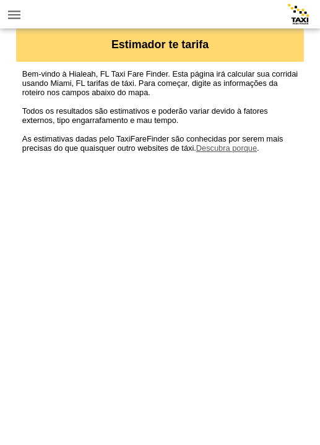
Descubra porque (226, 148)
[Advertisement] (160, 239)
